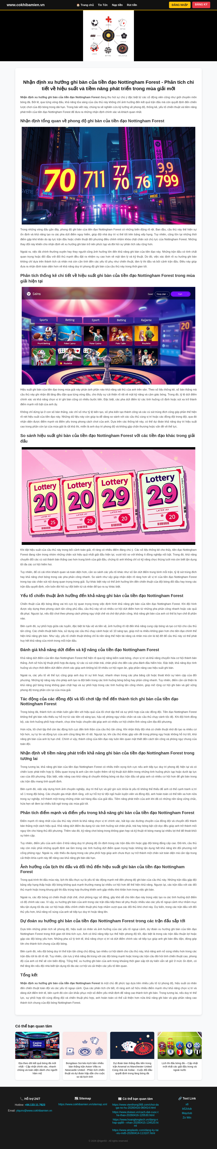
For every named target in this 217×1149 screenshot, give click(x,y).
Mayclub (187, 1113)
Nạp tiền (117, 5)
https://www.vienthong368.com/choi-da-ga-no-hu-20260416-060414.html (135, 1106)
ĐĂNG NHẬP (180, 5)
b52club (187, 1108)
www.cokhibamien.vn (26, 5)
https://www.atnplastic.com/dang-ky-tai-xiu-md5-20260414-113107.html (135, 1132)
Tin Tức (103, 5)
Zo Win (187, 1117)
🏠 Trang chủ (85, 5)
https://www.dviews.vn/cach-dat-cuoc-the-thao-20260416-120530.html (135, 1114)
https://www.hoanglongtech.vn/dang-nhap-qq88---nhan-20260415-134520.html (135, 1122)
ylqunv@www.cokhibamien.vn (34, 1110)
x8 (186, 1104)
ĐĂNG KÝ (201, 4)
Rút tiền (132, 5)
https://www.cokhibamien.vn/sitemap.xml (82, 1104)
